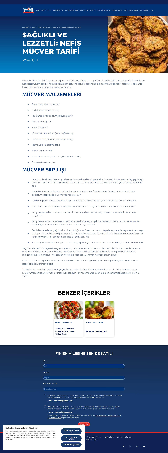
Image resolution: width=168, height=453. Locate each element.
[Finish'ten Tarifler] (88, 10)
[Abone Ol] (84, 424)
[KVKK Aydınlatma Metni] (92, 437)
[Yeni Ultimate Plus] (42, 10)
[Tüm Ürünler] (57, 10)
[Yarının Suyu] (117, 10)
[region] (44, 437)
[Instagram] (137, 446)
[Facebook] (123, 446)
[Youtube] (144, 446)
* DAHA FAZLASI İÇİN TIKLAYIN (60, 401)
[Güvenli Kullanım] (130, 10)
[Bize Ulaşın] (144, 10)
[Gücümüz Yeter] (103, 10)
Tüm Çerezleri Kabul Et (71, 431)
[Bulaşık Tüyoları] (72, 10)
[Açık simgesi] (152, 10)
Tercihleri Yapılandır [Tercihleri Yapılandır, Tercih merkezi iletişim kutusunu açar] (71, 444)
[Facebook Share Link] (37, 60)
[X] (130, 446)
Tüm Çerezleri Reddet (71, 438)
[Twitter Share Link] (33, 60)
